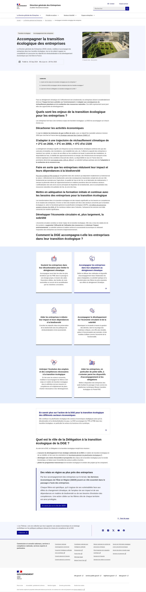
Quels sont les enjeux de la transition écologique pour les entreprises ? (58, 82)
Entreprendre (77, 550)
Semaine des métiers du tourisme (102, 559)
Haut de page (124, 518)
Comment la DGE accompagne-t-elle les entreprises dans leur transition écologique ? (62, 85)
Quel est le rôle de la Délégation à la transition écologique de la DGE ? (58, 88)
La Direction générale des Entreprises (28, 15)
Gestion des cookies (79, 585)
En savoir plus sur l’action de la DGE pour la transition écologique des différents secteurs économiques (71, 413)
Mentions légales (52, 585)
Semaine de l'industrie (99, 556)
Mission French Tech (79, 560)
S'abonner (21, 532)
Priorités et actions (51, 15)
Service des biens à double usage (121, 550)
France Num (77, 553)
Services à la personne (118, 553)
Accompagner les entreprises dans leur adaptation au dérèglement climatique (92, 267)
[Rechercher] (109, 8)
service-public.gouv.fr (93, 575)
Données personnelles (64, 585)
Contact (112, 3)
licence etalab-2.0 (78, 589)
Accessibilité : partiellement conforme (35, 585)
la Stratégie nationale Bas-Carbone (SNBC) (73, 135)
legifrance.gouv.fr (109, 575)
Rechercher (127, 8)
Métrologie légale (78, 557)
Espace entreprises (87, 15)
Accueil (19, 20)
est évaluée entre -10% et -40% (61, 160)
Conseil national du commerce (62, 559)
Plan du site (20, 585)
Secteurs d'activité (69, 15)
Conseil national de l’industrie (62, 556)
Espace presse (123, 3)
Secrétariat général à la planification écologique (84, 455)
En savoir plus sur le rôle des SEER (54, 505)
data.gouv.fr (123, 575)
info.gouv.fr (78, 575)
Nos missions (48, 20)
